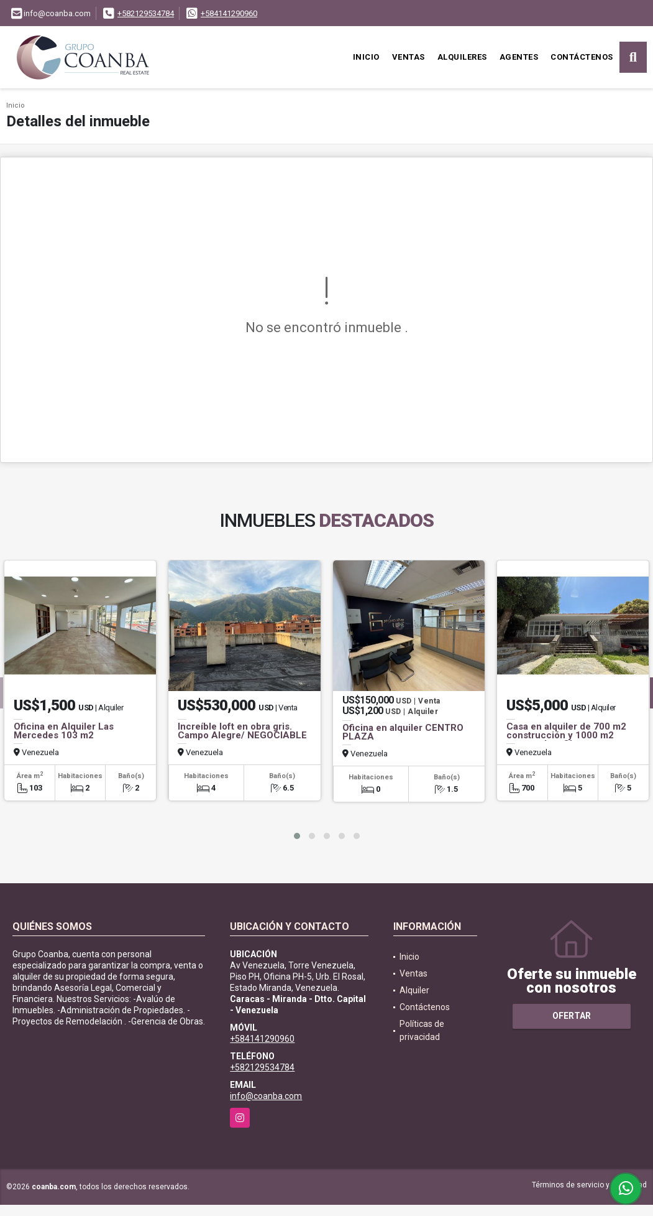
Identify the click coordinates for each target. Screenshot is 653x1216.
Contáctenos (581, 57)
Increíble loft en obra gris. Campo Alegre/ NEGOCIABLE (242, 731)
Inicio (366, 57)
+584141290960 (229, 13)
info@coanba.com (266, 1096)
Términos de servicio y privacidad (589, 1185)
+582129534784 (145, 13)
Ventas (408, 57)
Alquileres (462, 57)
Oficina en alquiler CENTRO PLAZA (402, 732)
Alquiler (414, 990)
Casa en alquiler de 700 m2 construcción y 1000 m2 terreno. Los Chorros (566, 735)
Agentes (519, 57)
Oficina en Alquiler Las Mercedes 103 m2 (64, 731)
